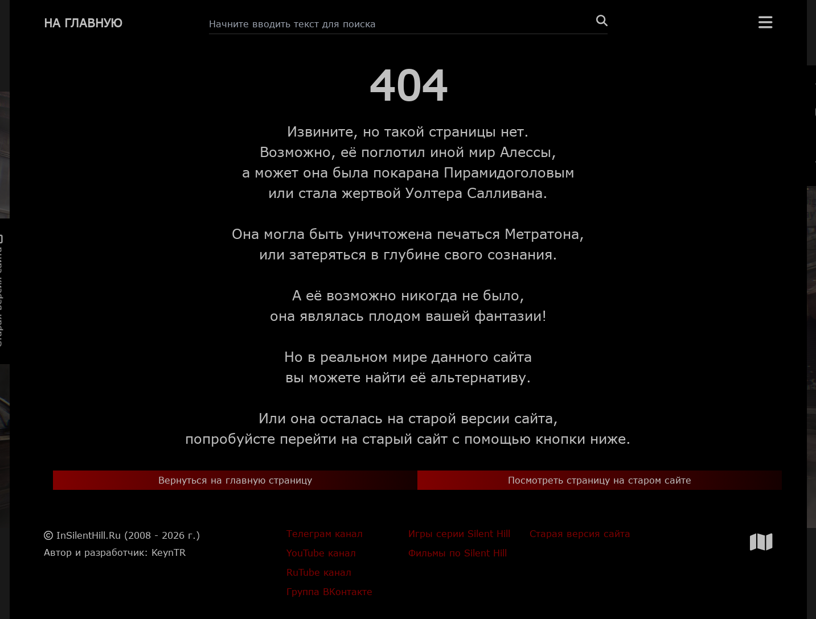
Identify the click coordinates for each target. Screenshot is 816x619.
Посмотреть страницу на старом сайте (599, 479)
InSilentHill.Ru (88, 535)
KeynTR (168, 552)
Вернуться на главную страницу (235, 479)
